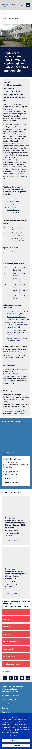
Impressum (7, 649)
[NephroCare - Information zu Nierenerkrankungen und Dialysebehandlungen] (16, 688)
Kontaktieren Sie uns (11, 664)
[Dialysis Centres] (6, 671)
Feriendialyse (8, 657)
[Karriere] (6, 708)
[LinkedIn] (16, 678)
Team (5, 612)
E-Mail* (8, 478)
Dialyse (5, 627)
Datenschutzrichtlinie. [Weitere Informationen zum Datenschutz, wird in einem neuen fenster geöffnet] (12, 732)
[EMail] (22, 678)
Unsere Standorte (9, 642)
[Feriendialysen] (8, 704)
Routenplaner (8, 453)
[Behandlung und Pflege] (12, 695)
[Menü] (28, 5)
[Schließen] (30, 715)
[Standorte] (5, 13)
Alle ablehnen (16, 740)
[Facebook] (5, 678)
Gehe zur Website (12, 482)
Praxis (5, 619)
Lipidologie (7, 634)
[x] (11, 678)
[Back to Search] (10, 18)
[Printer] (28, 678)
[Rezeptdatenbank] (10, 699)
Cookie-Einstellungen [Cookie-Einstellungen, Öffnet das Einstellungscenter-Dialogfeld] (16, 736)
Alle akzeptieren (16, 745)
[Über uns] (6, 712)
